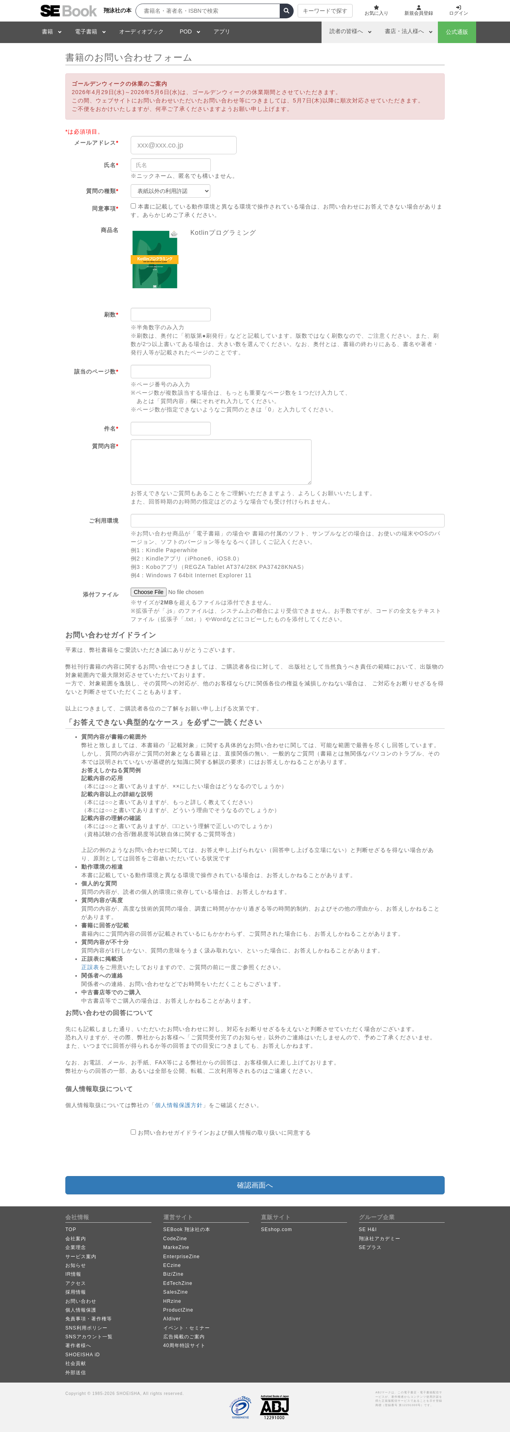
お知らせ (75, 1265)
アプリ (222, 31)
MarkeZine (176, 1247)
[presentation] (191, 1156)
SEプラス (370, 1247)
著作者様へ (78, 1345)
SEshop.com (276, 1229)
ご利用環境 (104, 520)
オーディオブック (141, 31)
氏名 (111, 165)
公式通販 (457, 32)
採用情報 (75, 1292)
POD (186, 31)
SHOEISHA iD (82, 1354)
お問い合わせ (80, 1301)
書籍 (47, 31)
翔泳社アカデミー (379, 1238)
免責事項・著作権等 (88, 1319)
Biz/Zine (173, 1274)
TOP (70, 1229)
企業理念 (75, 1247)
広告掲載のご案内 (184, 1337)
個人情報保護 (80, 1310)
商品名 (110, 230)
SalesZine (175, 1292)
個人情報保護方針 (179, 1105)
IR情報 (73, 1274)
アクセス (75, 1283)
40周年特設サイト (184, 1345)
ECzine (172, 1265)
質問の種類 (102, 191)
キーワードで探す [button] (325, 11)
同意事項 (105, 208)
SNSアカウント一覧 (89, 1337)
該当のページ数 (96, 371)
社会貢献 (75, 1363)
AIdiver (172, 1319)
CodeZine (175, 1238)
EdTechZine (177, 1283)
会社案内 (75, 1238)
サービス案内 (80, 1256)
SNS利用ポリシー (86, 1328)
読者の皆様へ (346, 31)
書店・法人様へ (404, 31)
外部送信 (75, 1372)
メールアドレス (96, 143)
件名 (111, 428)
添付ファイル (101, 594)
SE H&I (368, 1229)
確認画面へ (255, 1185)
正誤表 (90, 967)
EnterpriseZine (181, 1256)
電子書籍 (86, 31)
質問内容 (105, 446)
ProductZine (178, 1310)
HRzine (172, 1301)
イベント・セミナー (186, 1328)
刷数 (111, 314)
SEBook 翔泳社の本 (187, 1229)
